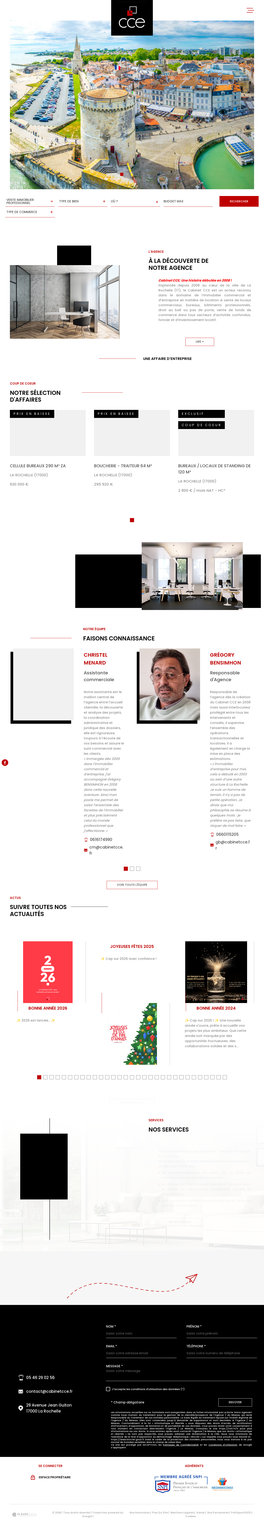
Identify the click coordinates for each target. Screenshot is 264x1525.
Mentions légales (182, 1501)
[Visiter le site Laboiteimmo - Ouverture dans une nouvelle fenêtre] (24, 1503)
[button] (121, 174)
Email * (111, 1335)
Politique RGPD (241, 1501)
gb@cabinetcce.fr (233, 841)
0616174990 (101, 836)
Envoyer (235, 1391)
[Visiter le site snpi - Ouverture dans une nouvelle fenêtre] (181, 1473)
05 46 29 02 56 (40, 1366)
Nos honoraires (140, 1501)
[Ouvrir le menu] (250, 10)
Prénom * (194, 1315)
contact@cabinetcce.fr (49, 1380)
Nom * (111, 1315)
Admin (200, 1501)
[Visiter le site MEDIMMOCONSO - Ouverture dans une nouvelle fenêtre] (222, 1473)
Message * (114, 1355)
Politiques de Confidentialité (181, 1433)
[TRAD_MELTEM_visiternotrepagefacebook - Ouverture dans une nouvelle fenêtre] (5, 762)
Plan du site (160, 1501)
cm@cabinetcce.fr (106, 846)
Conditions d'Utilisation (223, 1433)
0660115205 (227, 831)
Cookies (190, 1505)
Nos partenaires (218, 1501)
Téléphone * (196, 1335)
